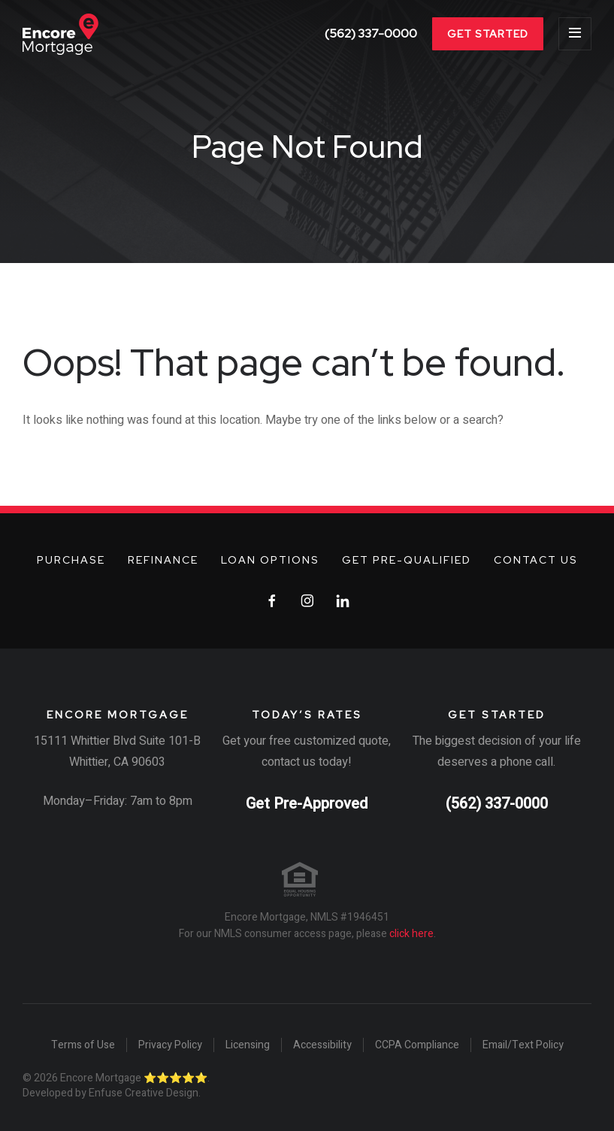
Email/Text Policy (523, 1045)
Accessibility (322, 1045)
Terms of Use (83, 1045)
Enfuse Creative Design (143, 1093)
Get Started (487, 34)
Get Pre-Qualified (406, 560)
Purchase (71, 560)
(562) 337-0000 (371, 34)
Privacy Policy (170, 1045)
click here (411, 934)
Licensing (247, 1045)
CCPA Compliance (417, 1045)
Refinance (163, 560)
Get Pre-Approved (306, 804)
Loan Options (270, 560)
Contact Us (536, 560)
